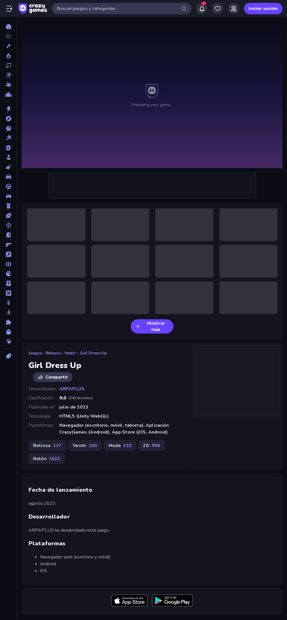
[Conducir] (8, 186)
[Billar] (8, 138)
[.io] (8, 274)
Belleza (53, 353)
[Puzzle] (8, 322)
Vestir (70, 353)
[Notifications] (201, 8)
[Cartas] (8, 148)
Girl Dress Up (93, 353)
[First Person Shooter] (8, 244)
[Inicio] (8, 26)
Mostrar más (150, 326)
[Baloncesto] (8, 128)
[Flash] (8, 254)
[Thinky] (8, 341)
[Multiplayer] (8, 85)
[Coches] (8, 177)
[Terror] (8, 332)
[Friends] (233, 8)
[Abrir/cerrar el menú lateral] (9, 8)
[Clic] (8, 167)
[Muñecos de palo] (8, 312)
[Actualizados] (8, 65)
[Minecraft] (8, 293)
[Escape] (8, 235)
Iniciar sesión (263, 8)
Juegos (35, 353)
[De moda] (8, 55)
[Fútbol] (8, 264)
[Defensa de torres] (8, 206)
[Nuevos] (8, 46)
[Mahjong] (8, 283)
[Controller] (8, 196)
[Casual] (8, 157)
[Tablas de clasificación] (8, 94)
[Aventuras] (8, 118)
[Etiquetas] (8, 356)
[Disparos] (8, 225)
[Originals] (8, 75)
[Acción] (8, 109)
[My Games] (217, 8)
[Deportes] (8, 215)
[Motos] (8, 303)
